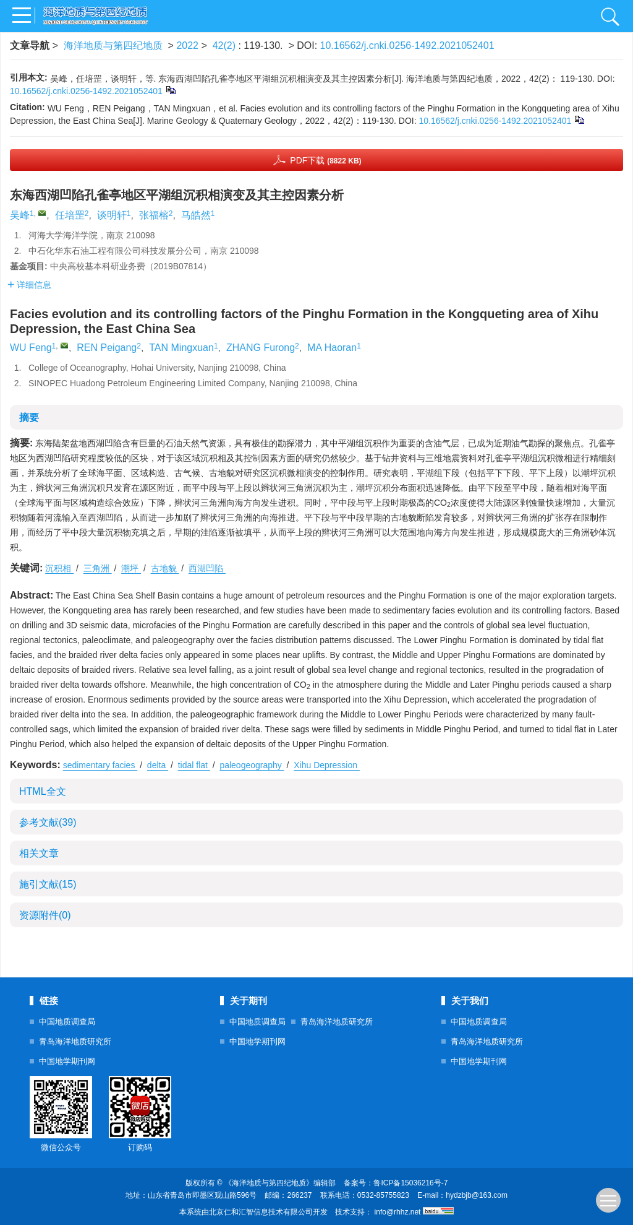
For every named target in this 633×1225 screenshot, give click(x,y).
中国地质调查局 (67, 1021)
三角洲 (97, 568)
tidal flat (194, 765)
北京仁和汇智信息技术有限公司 (261, 1212)
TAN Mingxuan (181, 347)
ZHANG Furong (260, 347)
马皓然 (196, 215)
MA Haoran (332, 347)
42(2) (226, 45)
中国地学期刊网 (67, 1061)
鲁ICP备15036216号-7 (410, 1183)
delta (157, 765)
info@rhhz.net (398, 1212)
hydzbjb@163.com (477, 1195)
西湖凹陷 (207, 568)
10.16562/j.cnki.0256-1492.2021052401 (407, 45)
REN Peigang (107, 347)
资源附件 (45, 915)
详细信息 (29, 285)
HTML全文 (42, 791)
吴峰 (20, 215)
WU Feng (31, 347)
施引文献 (47, 884)
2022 (187, 45)
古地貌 (165, 568)
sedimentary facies (100, 765)
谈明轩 (112, 215)
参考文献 (47, 822)
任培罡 (70, 215)
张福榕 (154, 215)
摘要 (29, 417)
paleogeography (251, 765)
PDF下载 (325, 160)
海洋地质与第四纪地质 (113, 45)
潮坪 (131, 568)
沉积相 (59, 568)
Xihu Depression (327, 765)
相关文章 (39, 853)
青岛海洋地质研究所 (75, 1041)
